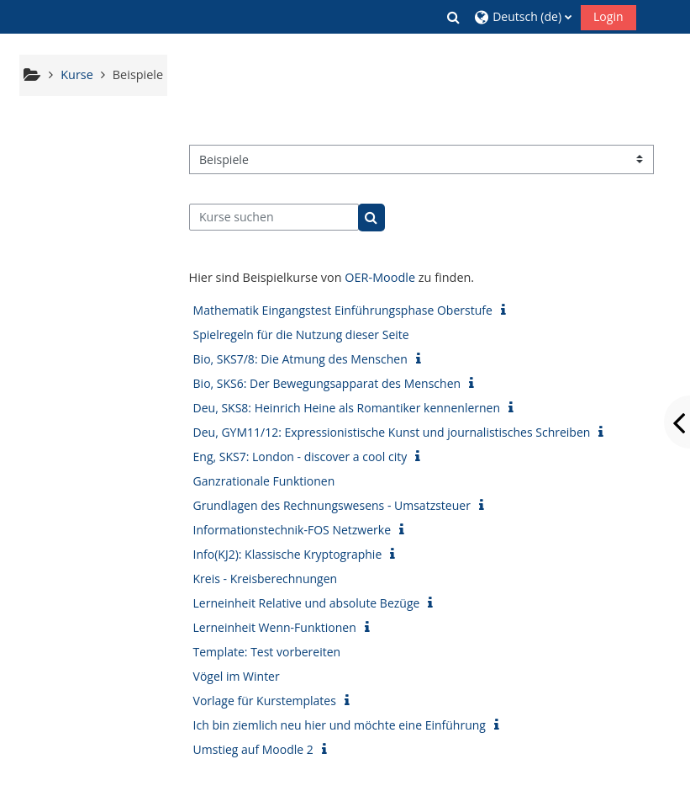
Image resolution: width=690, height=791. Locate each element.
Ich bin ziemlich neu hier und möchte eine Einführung (339, 725)
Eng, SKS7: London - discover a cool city (300, 457)
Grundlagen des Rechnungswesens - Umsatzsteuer (332, 505)
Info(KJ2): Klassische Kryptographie (287, 554)
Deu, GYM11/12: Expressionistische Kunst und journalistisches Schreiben (392, 432)
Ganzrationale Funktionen (264, 481)
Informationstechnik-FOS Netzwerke (292, 530)
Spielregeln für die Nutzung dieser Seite (301, 334)
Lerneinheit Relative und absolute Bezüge (306, 603)
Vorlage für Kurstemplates (264, 701)
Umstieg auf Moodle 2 (253, 749)
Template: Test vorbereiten (267, 652)
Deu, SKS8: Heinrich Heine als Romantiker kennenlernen (347, 408)
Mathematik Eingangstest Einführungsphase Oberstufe (342, 310)
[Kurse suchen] (274, 217)
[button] (454, 17)
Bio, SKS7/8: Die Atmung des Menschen (300, 359)
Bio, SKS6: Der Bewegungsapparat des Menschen (327, 383)
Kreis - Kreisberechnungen (265, 579)
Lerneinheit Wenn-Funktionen (274, 627)
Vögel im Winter (236, 676)
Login (608, 16)
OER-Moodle (380, 277)
